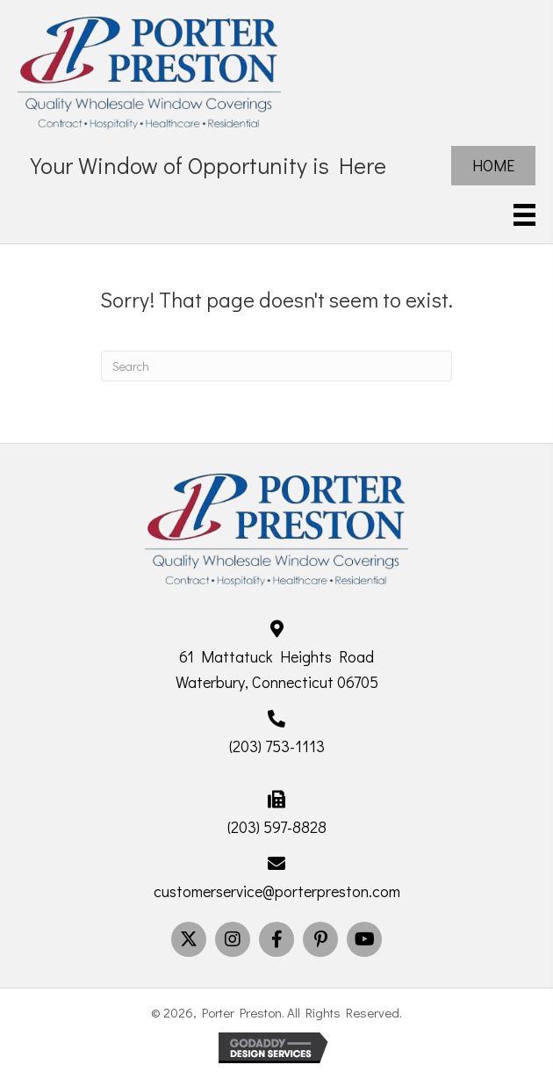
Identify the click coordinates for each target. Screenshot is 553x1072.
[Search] (276, 366)
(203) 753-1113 (277, 746)
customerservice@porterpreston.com (277, 891)
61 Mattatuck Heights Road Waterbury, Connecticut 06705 (277, 669)
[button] (188, 939)
